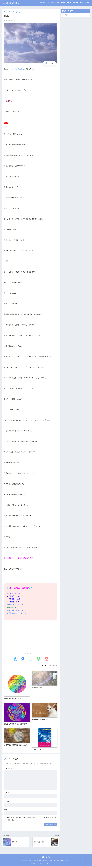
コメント (8, 768)
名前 (6, 793)
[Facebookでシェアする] (22, 659)
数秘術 (63, 3)
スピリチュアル (44, 3)
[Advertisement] (30, 635)
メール (7, 801)
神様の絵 (75, 3)
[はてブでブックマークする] (30, 659)
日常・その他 (55, 3)
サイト (6, 810)
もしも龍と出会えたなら (14, 2)
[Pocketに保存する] (46, 659)
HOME (46, 857)
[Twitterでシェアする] (15, 659)
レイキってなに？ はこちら (17, 613)
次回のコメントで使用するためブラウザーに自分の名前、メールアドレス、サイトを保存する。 (31, 819)
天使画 (69, 3)
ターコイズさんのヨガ (16, 69)
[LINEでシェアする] (38, 659)
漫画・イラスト (84, 3)
